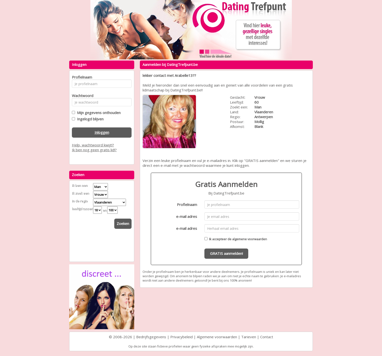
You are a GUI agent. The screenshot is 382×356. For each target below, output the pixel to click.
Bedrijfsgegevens (151, 336)
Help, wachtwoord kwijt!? (93, 144)
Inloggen (102, 132)
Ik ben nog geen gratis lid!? (94, 149)
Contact (266, 336)
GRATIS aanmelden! (226, 253)
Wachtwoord (81, 95)
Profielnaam (187, 204)
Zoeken (123, 223)
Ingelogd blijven (89, 118)
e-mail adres (186, 216)
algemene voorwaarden (249, 239)
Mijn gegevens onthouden (98, 112)
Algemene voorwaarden (217, 336)
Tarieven (248, 336)
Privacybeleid (181, 336)
